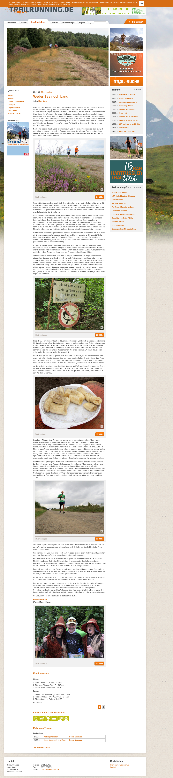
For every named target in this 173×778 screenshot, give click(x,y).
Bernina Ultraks (118, 222)
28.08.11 (37, 740)
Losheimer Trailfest (119, 211)
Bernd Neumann (75, 737)
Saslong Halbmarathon (127, 109)
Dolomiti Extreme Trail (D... (129, 120)
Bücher (10, 95)
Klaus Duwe (42, 101)
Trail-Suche (12, 111)
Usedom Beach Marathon (128, 117)
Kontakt (113, 767)
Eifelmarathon (124, 128)
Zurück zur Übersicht (41, 748)
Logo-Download (14, 108)
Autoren (11, 98)
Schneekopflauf (118, 225)
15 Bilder (99, 434)
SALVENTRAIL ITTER (127, 95)
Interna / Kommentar (16, 101)
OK (141, 3)
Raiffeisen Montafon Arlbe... (123, 207)
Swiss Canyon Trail (126, 98)
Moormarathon (46, 92)
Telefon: (36, 765)
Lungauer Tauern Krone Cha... (124, 214)
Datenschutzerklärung (61, 4)
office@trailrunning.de (50, 769)
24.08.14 (37, 737)
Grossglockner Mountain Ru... (124, 229)
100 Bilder (99, 663)
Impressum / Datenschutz (119, 765)
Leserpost (12, 105)
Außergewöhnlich (51, 737)
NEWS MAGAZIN (14, 114)
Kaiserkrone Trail (118, 203)
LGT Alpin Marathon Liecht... (129, 124)
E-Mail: (35, 769)
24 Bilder (99, 197)
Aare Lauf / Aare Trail (127, 131)
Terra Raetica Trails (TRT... (122, 218)
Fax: (34, 767)
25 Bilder (99, 335)
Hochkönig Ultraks (126, 106)
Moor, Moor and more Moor (55, 740)
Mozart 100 (123, 113)
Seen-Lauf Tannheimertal (128, 102)
